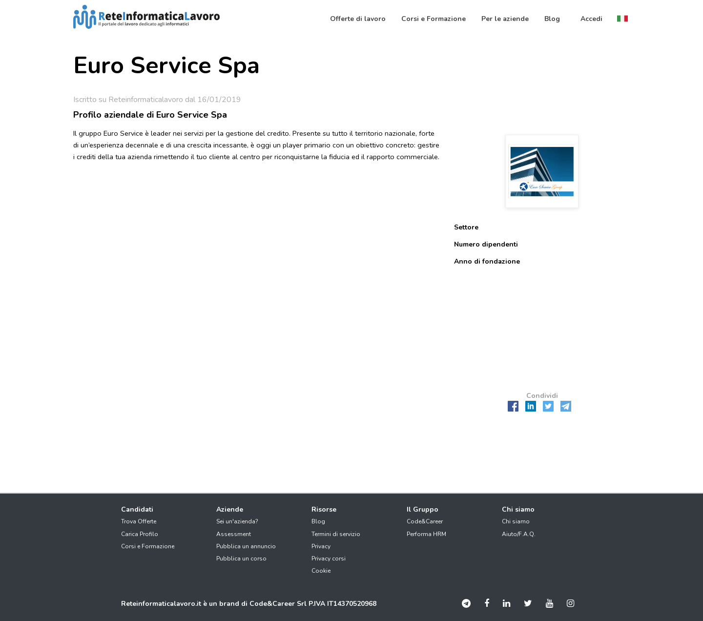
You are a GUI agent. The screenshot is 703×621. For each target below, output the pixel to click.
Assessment (233, 534)
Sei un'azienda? (237, 521)
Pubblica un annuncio (246, 546)
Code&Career (425, 521)
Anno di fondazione (487, 261)
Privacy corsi (328, 558)
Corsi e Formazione (147, 546)
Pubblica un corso (241, 558)
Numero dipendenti (486, 244)
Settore (466, 227)
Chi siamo (516, 521)
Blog (318, 521)
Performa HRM (426, 534)
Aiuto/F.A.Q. (519, 534)
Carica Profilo (139, 534)
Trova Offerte (138, 521)
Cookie (321, 571)
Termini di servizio (335, 534)
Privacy (321, 546)
